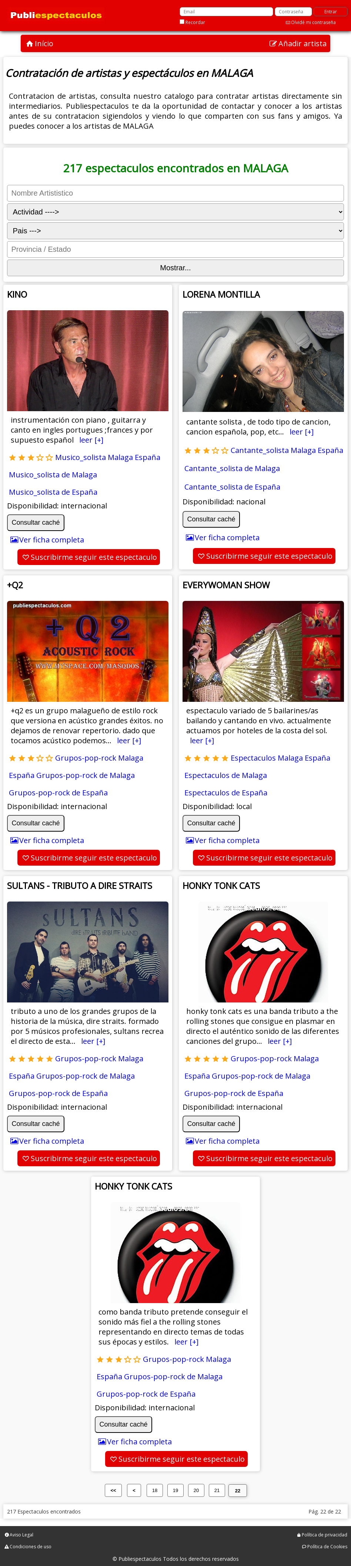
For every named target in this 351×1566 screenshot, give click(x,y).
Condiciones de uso (30, 1546)
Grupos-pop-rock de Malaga (85, 775)
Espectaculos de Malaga (225, 775)
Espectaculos (253, 758)
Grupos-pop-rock (85, 758)
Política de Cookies (327, 1546)
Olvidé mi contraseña (313, 22)
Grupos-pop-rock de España (58, 793)
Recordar (195, 22)
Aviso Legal (21, 1535)
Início (44, 43)
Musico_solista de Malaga (53, 475)
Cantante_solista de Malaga (232, 468)
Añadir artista (302, 43)
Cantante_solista (260, 450)
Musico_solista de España (53, 492)
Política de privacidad (324, 1535)
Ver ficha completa (51, 540)
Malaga (120, 457)
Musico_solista (80, 457)
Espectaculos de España (225, 793)
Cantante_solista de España (232, 487)
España (147, 457)
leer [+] (91, 440)
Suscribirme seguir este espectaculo (94, 557)
